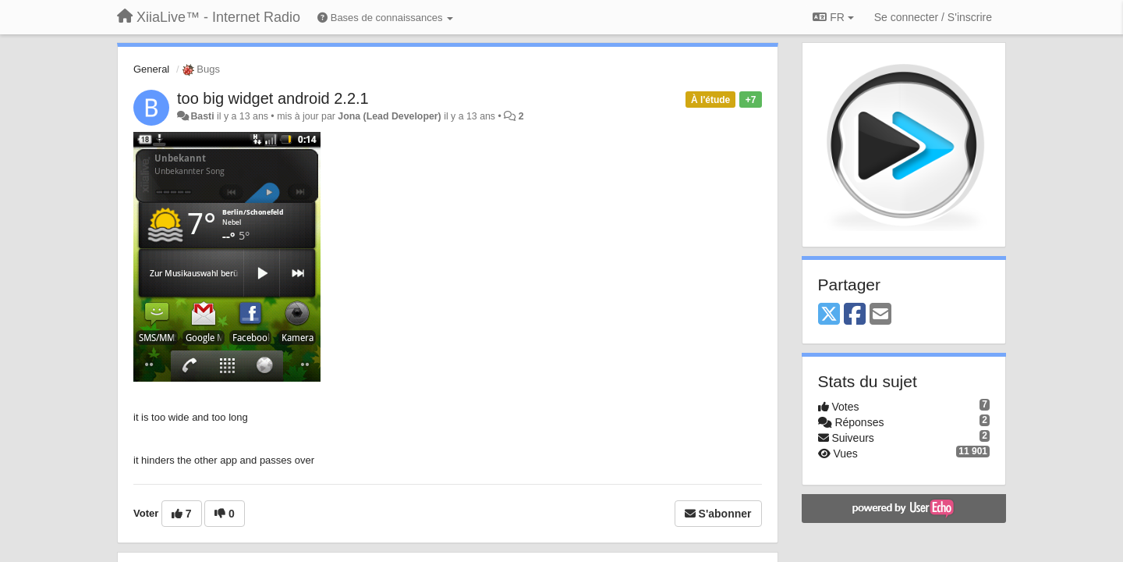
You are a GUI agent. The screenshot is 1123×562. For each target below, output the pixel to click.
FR (833, 17)
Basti (202, 116)
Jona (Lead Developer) (389, 116)
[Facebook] (855, 315)
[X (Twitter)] (829, 315)
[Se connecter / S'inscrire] (933, 17)
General (151, 69)
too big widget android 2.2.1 (273, 98)
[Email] (880, 315)
